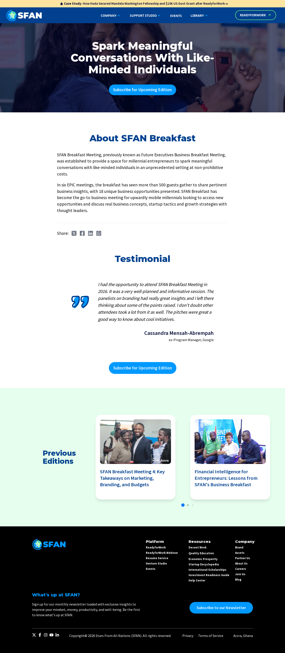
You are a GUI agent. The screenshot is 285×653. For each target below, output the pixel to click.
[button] (183, 505)
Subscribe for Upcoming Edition (142, 89)
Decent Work (197, 547)
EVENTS (176, 16)
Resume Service (157, 558)
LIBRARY (199, 15)
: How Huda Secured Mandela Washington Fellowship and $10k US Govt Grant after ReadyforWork (144, 3)
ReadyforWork (156, 547)
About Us (241, 563)
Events (150, 569)
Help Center (197, 580)
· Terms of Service (210, 635)
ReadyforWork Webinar (162, 553)
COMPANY (111, 15)
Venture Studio (156, 563)
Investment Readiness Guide (209, 575)
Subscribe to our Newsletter (221, 607)
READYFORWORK (255, 15)
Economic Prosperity (203, 559)
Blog (238, 579)
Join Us (240, 574)
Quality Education (201, 553)
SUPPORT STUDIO (145, 15)
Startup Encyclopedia (204, 564)
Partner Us (242, 558)
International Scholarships (207, 570)
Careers (240, 569)
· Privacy (187, 635)
